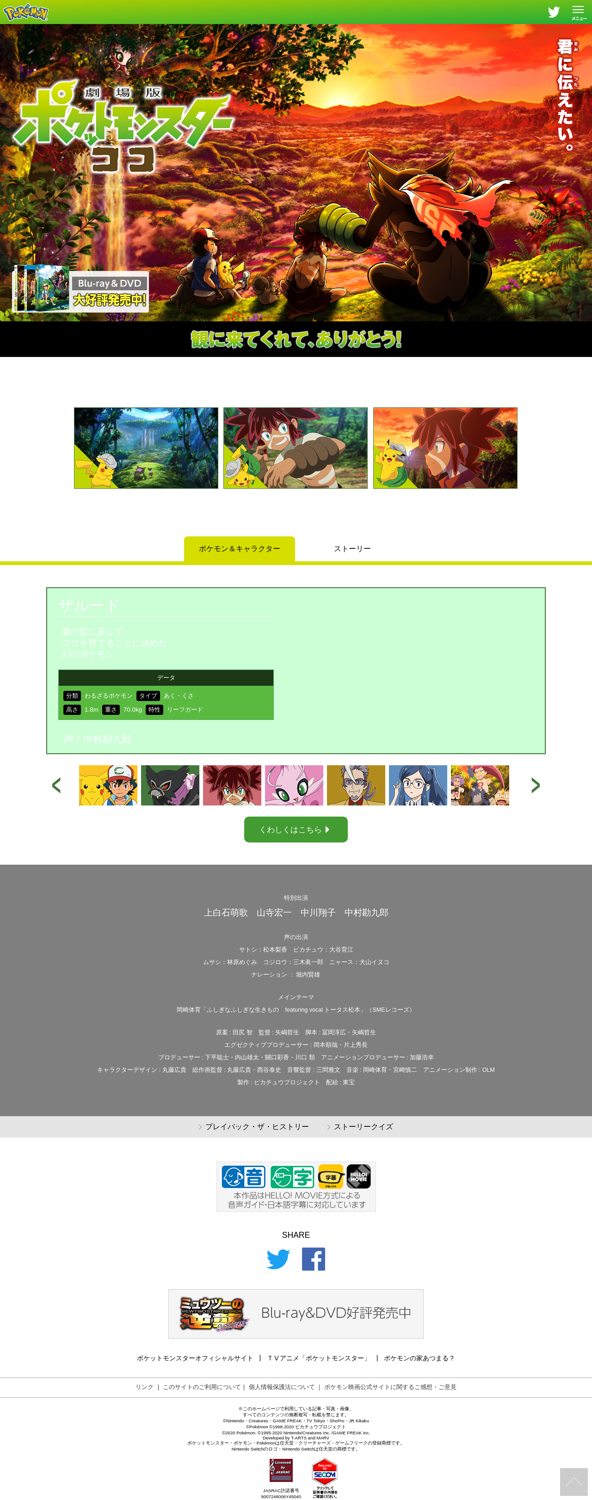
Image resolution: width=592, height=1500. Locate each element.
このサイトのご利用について (202, 1386)
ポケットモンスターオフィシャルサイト (195, 1358)
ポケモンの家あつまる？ (419, 1358)
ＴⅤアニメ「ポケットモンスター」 (318, 1358)
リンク (145, 1386)
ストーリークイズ (360, 1127)
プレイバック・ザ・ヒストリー (254, 1127)
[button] (53, 464)
